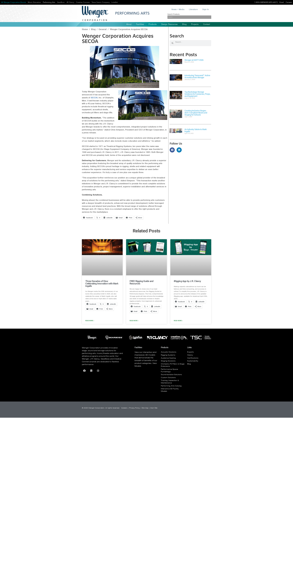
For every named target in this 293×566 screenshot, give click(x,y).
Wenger (85, 359)
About (129, 24)
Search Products (173, 14)
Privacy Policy (134, 408)
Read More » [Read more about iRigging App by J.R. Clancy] (178, 320)
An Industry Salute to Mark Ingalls (195, 130)
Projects (195, 24)
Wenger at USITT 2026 (193, 60)
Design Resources (169, 24)
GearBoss (105, 359)
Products (153, 24)
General (103, 29)
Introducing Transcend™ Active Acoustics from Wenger (197, 76)
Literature (193, 9)
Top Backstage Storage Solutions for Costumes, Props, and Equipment (197, 94)
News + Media (178, 9)
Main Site (153, 408)
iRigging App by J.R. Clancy (187, 281)
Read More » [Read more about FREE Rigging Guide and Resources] (134, 320)
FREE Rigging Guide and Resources (141, 282)
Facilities (140, 24)
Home (85, 29)
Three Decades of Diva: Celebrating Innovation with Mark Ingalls (101, 283)
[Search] (189, 17)
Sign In (205, 9)
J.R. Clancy (95, 359)
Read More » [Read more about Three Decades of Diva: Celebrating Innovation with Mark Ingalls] (89, 320)
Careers (124, 408)
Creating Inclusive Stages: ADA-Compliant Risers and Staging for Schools (195, 112)
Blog (184, 24)
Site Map (145, 408)
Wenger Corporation (91, 348)
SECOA (94, 97)
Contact (206, 24)
